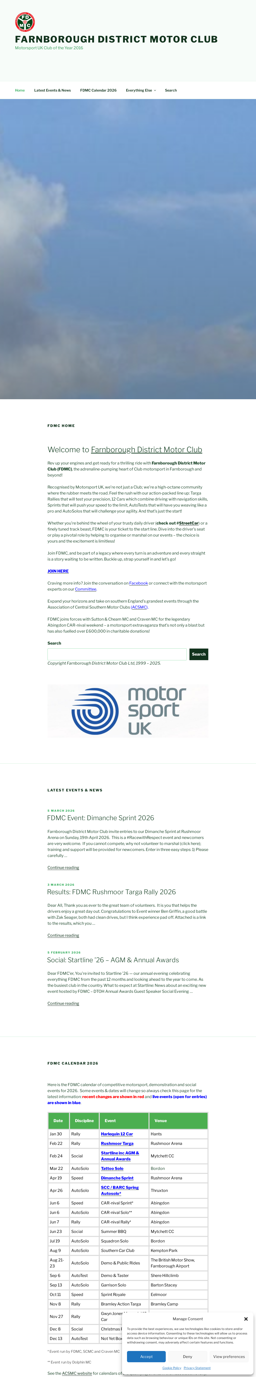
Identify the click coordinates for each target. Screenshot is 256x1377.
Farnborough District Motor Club (116, 39)
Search (171, 90)
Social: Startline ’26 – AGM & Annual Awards (113, 960)
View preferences (229, 1356)
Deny (187, 1356)
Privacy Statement (197, 1368)
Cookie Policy (171, 1368)
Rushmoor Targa (117, 1143)
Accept (146, 1356)
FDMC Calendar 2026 (98, 90)
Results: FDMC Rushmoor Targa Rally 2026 (111, 892)
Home (20, 90)
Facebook (138, 583)
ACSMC (139, 607)
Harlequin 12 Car (117, 1134)
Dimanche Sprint (117, 1178)
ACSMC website (77, 1373)
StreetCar (188, 523)
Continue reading (63, 867)
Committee (85, 589)
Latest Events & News (52, 90)
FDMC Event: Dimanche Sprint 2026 (100, 818)
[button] (246, 1318)
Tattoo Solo (112, 1168)
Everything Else (141, 90)
